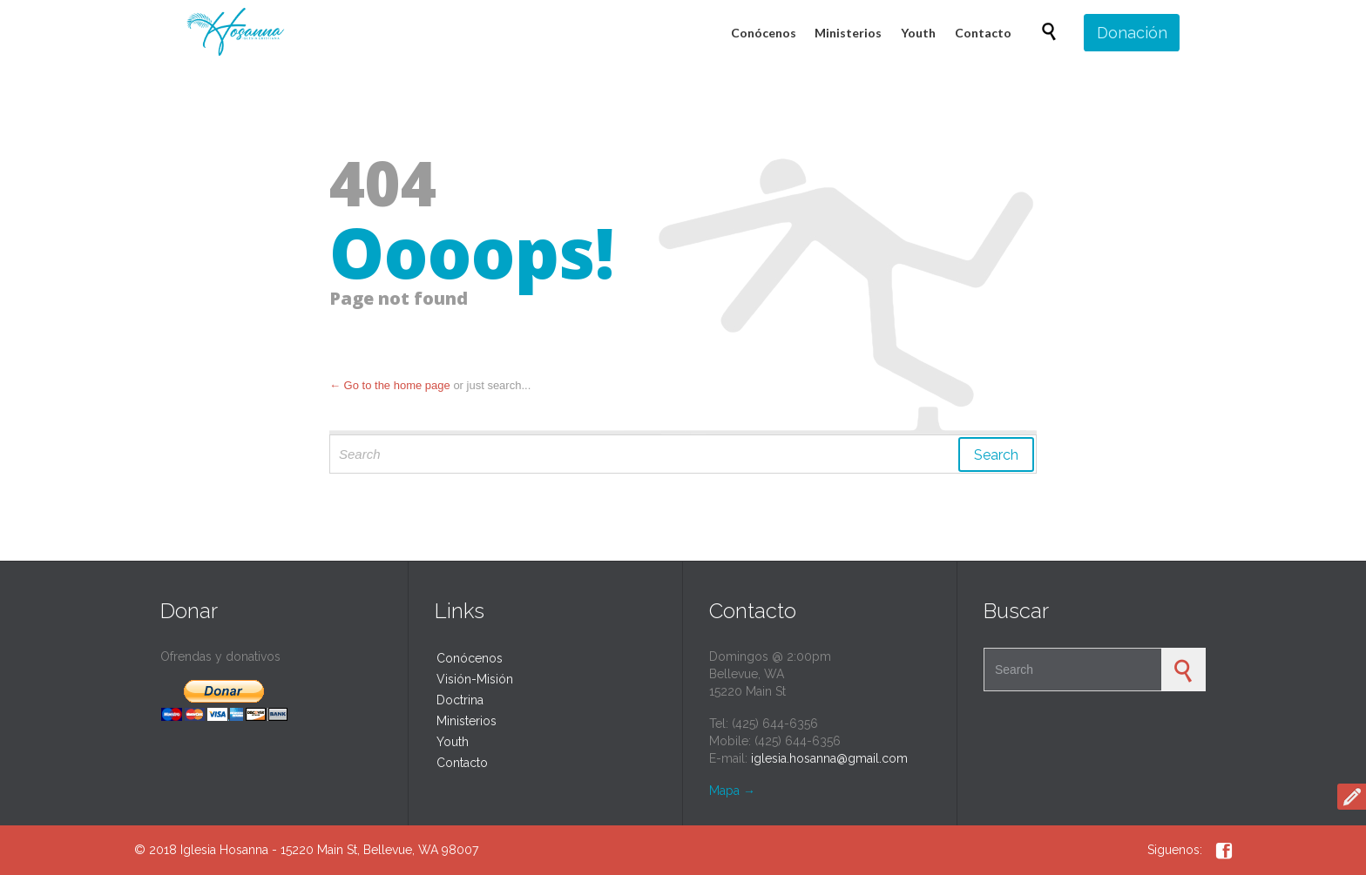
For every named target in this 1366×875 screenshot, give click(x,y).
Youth (452, 742)
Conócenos (469, 658)
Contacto (462, 763)
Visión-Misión (474, 679)
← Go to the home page (389, 385)
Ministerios (466, 721)
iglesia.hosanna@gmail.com (829, 758)
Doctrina (460, 700)
